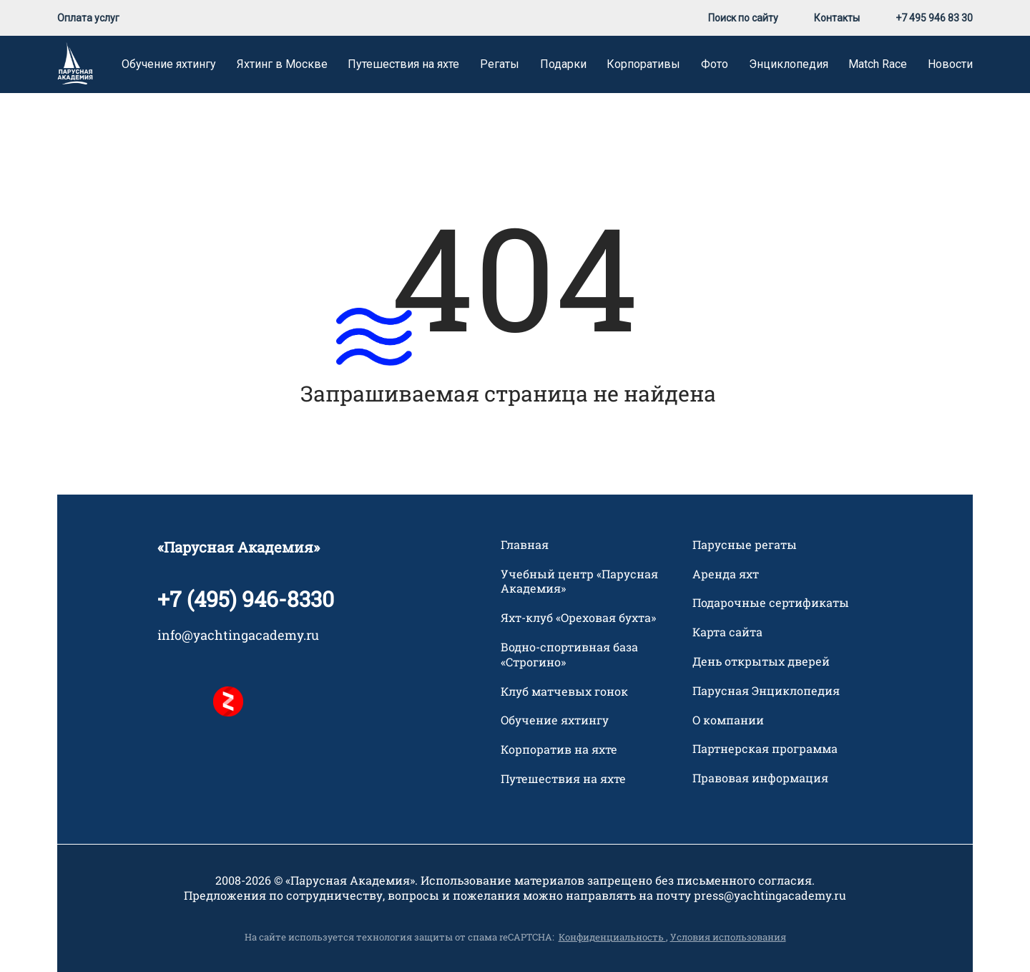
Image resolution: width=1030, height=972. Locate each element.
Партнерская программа (765, 749)
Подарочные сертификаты (770, 603)
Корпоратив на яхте (559, 749)
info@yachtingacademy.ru (238, 634)
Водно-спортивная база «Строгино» (569, 654)
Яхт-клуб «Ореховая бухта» (578, 618)
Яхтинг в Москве (282, 64)
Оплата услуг (88, 18)
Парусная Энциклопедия (766, 691)
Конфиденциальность (612, 937)
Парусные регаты (744, 545)
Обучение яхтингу (169, 64)
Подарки (563, 64)
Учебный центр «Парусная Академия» (579, 581)
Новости (950, 64)
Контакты (837, 18)
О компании (728, 720)
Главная (525, 545)
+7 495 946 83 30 (934, 18)
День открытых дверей (761, 661)
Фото (714, 64)
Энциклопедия (788, 64)
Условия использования (728, 937)
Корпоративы (643, 64)
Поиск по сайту (743, 18)
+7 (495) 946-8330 (245, 599)
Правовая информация (760, 778)
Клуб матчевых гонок (564, 691)
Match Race (877, 64)
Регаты (499, 64)
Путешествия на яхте (403, 64)
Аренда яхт (725, 574)
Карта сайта (727, 632)
